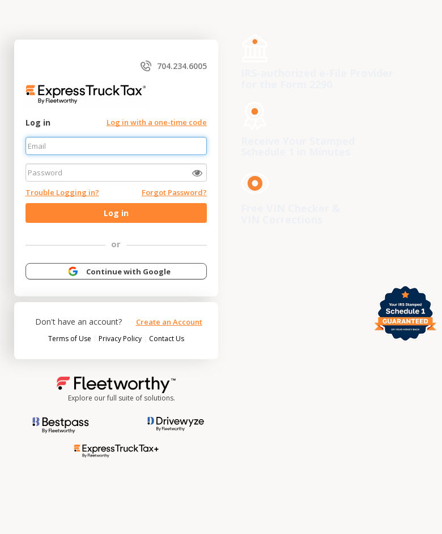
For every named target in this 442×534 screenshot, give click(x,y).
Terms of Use (70, 338)
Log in (38, 122)
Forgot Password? (174, 192)
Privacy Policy (121, 338)
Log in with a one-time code (157, 122)
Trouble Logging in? (62, 192)
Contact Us (166, 338)
